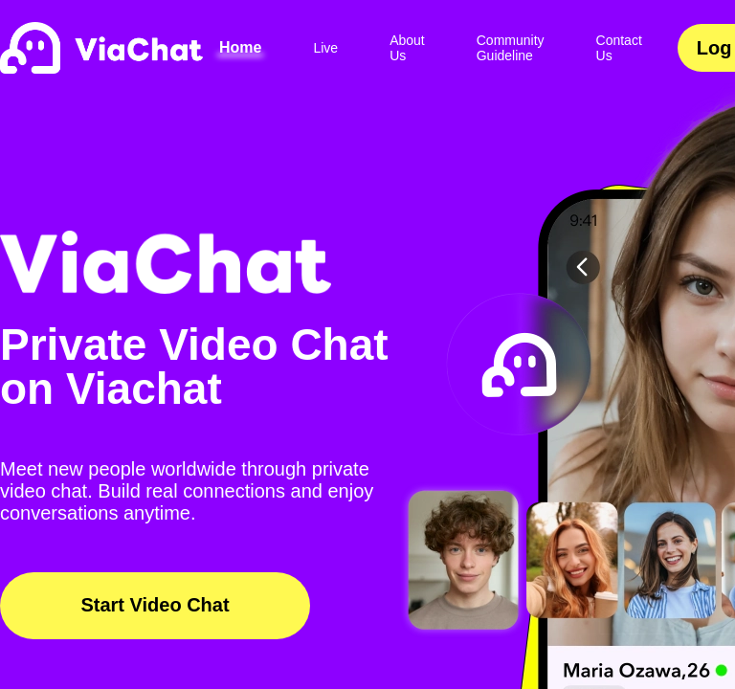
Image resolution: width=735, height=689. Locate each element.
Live (325, 48)
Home (240, 47)
